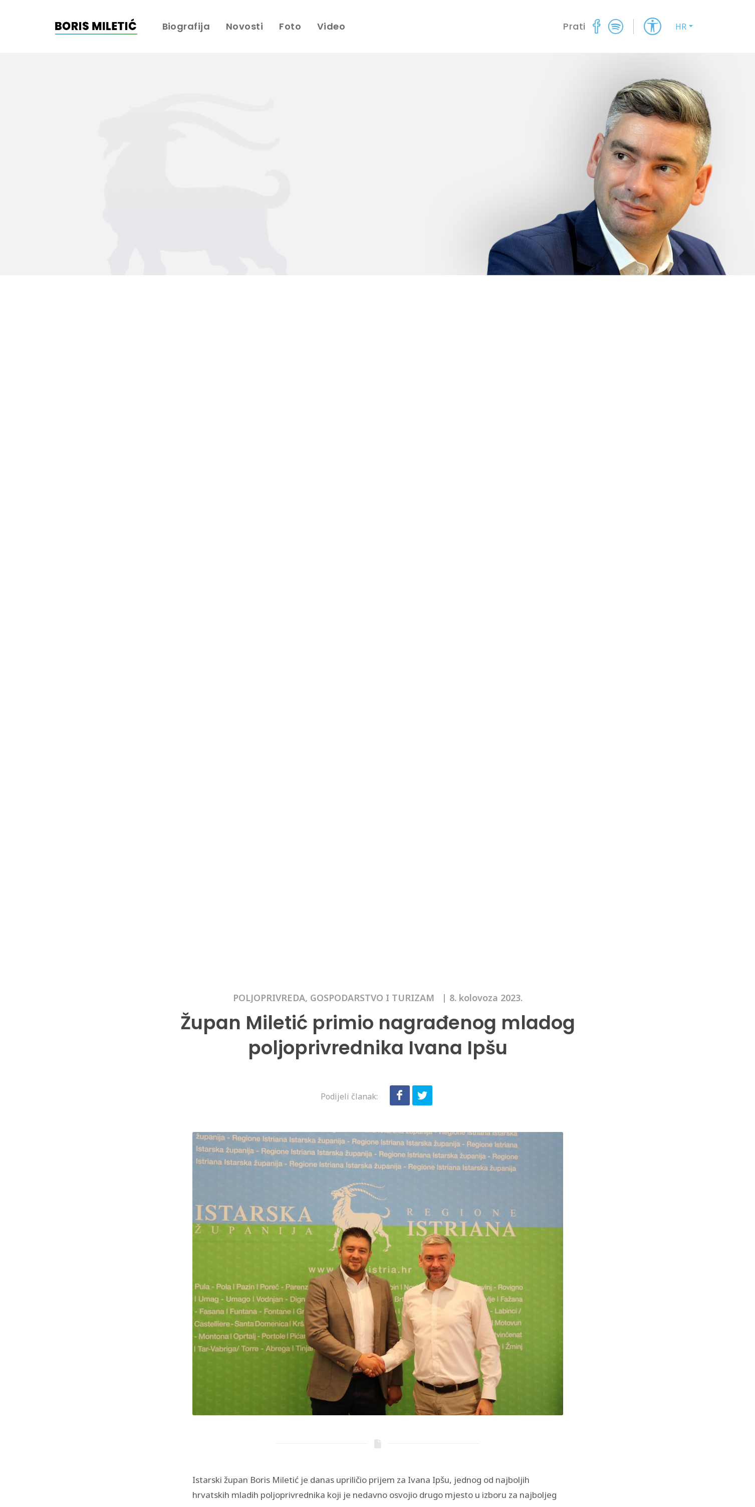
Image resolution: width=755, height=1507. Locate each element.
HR (680, 26)
